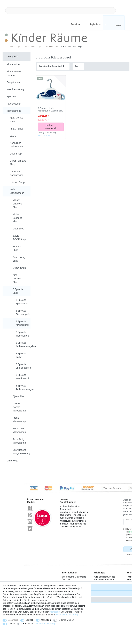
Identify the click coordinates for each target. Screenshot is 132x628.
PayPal (11, 623)
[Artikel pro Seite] (78, 66)
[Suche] (121, 10)
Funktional (28, 623)
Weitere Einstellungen (46, 623)
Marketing (46, 620)
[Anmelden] (72, 24)
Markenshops (14, 47)
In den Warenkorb (53, 127)
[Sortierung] (53, 66)
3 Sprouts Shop (52, 47)
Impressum (54, 611)
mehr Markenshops (32, 47)
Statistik (29, 620)
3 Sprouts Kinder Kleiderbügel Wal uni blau (50, 109)
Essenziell (13, 620)
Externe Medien (66, 620)
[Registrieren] (93, 24)
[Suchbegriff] (60, 10)
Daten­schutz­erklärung (67, 614)
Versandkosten (44, 135)
